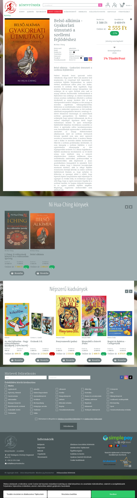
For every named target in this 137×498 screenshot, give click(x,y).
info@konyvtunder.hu (14, 463)
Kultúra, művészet (91, 399)
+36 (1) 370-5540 (12, 460)
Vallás (36, 413)
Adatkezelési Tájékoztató (79, 448)
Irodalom (37, 399)
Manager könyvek (14, 403)
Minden (11, 386)
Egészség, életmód (14, 393)
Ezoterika (88, 393)
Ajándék (30, 12)
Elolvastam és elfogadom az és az (70, 419)
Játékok (61, 399)
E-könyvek (114, 389)
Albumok (62, 389)
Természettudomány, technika (120, 410)
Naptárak (88, 403)
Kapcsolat (112, 12)
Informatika (12, 399)
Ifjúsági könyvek (116, 396)
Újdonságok (41, 12)
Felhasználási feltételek (66, 473)
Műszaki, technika (65, 403)
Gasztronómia (13, 396)
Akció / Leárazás (54, 12)
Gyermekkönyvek (40, 396)
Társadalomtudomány (66, 410)
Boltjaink (40, 444)
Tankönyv (37, 410)
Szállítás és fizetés (97, 12)
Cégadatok (41, 454)
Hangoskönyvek (65, 396)
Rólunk (40, 451)
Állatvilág (88, 389)
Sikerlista (83, 12)
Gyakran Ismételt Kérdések (80, 457)
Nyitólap (7, 15)
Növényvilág (114, 403)
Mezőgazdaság (39, 403)
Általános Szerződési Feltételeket (69, 419)
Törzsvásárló (124, 12)
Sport (112, 406)
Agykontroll (12, 389)
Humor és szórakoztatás (93, 396)
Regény (61, 406)
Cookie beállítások (77, 460)
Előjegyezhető (70, 12)
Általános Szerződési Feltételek (82, 444)
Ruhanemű (88, 406)
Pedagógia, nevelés (40, 406)
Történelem (12, 413)
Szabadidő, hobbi (14, 410)
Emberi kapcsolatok (40, 393)
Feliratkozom (68, 426)
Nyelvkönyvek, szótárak (16, 406)
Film (111, 393)
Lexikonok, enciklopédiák (119, 399)
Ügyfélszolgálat (76, 451)
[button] (126, 4)
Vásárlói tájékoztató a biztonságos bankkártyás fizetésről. (118, 453)
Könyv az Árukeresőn (110, 464)
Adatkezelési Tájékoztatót (93, 419)
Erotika (61, 393)
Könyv (22, 12)
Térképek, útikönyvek (92, 410)
